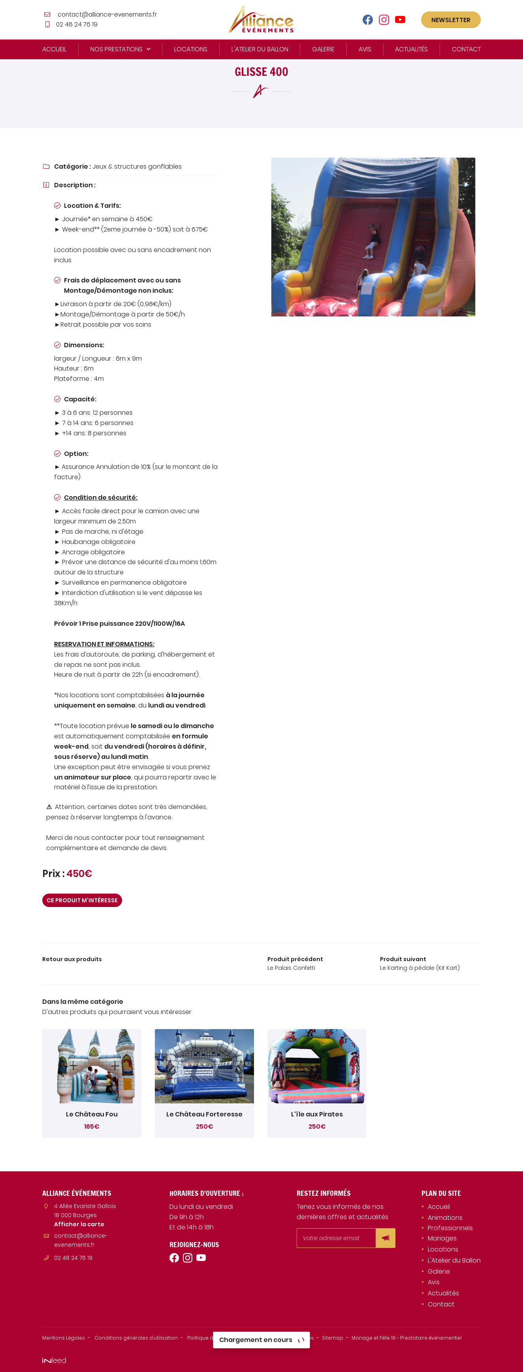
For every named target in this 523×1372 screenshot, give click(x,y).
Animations (445, 1219)
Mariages (442, 1239)
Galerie (323, 49)
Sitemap (374, 1339)
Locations (190, 49)
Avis (365, 49)
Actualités (411, 49)
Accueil (54, 49)
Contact (466, 49)
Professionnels (450, 1229)
